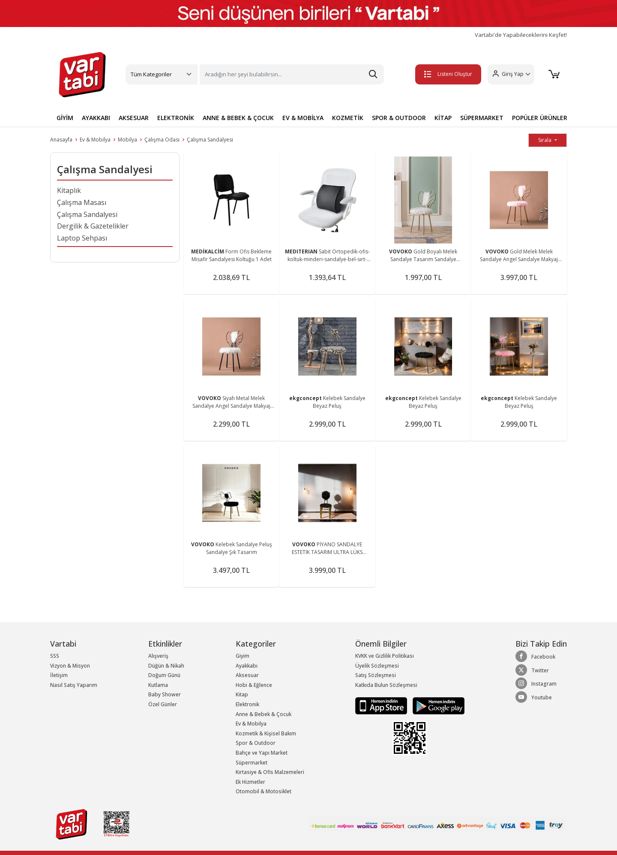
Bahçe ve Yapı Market (262, 752)
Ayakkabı (247, 665)
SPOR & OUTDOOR (399, 118)
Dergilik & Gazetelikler (93, 226)
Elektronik (247, 704)
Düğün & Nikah (166, 665)
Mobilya (127, 139)
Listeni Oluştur (445, 74)
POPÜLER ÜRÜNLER (539, 118)
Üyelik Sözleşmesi (377, 665)
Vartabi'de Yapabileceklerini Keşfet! (521, 35)
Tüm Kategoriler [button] (151, 74)
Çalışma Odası (162, 139)
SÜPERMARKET (481, 118)
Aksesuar (247, 675)
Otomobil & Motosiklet (263, 791)
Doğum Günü (164, 675)
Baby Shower (164, 694)
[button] (508, 74)
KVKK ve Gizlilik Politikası (384, 655)
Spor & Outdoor (256, 743)
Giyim (242, 655)
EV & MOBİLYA (302, 118)
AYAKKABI (96, 118)
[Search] (292, 74)
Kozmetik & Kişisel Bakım (266, 733)
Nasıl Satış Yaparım (73, 685)
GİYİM (65, 118)
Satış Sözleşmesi (375, 675)
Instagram (536, 683)
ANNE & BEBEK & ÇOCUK (238, 118)
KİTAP (443, 118)
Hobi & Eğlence (254, 685)
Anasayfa (61, 139)
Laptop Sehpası (82, 238)
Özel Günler (162, 704)
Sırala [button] (545, 140)
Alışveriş (158, 655)
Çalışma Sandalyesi (210, 139)
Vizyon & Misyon (70, 665)
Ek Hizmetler (250, 782)
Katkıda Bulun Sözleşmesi (386, 685)
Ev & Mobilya (95, 139)
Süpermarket (251, 762)
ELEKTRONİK (175, 118)
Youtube (533, 697)
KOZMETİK (347, 118)
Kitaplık (69, 190)
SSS (54, 655)
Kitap (242, 694)
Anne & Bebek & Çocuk (263, 714)
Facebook (535, 656)
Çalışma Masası (81, 202)
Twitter (532, 670)
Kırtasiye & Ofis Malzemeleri (270, 772)
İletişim (59, 675)
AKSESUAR (134, 118)
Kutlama (158, 685)
